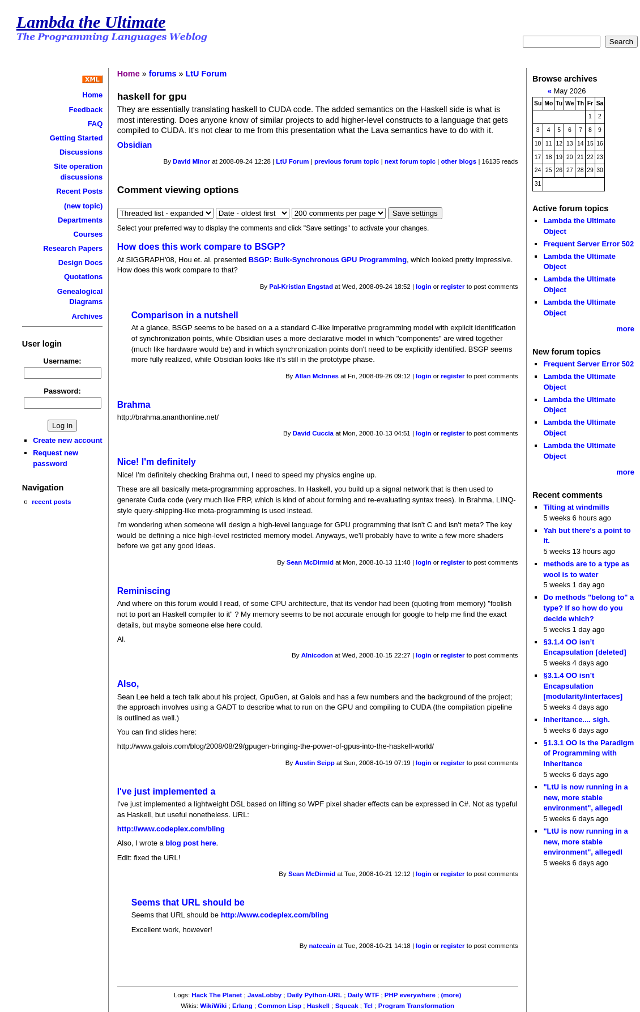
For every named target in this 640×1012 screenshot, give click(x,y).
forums (163, 73)
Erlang (242, 1005)
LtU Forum (206, 73)
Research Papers (73, 248)
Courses (88, 234)
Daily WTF (363, 995)
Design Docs (80, 262)
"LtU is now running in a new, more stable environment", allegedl (585, 797)
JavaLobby (264, 995)
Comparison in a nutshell (184, 315)
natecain (322, 945)
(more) (451, 995)
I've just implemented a (166, 791)
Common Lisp (279, 1005)
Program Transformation (416, 1005)
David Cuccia (313, 433)
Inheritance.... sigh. (576, 719)
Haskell (318, 1005)
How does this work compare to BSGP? (201, 246)
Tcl (368, 1005)
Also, (128, 684)
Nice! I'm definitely (156, 462)
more (625, 328)
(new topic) (83, 206)
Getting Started (76, 138)
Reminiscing (143, 591)
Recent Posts (79, 191)
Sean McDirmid (310, 562)
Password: (62, 391)
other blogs (458, 161)
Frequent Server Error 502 (588, 244)
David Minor (191, 161)
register (452, 286)
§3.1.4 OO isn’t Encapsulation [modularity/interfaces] (582, 686)
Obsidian (134, 145)
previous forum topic (346, 161)
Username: (63, 361)
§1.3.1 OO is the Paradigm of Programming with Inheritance (588, 753)
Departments (80, 220)
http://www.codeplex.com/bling (171, 829)
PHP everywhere (410, 995)
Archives (87, 316)
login (424, 286)
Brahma (134, 404)
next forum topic (410, 161)
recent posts (51, 501)
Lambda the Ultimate (91, 22)
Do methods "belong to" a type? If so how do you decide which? (588, 607)
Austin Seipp (315, 762)
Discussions (81, 152)
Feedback (86, 109)
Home (92, 95)
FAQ (95, 123)
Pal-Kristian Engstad (301, 286)
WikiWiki (213, 1005)
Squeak (347, 1005)
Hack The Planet (216, 995)
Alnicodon (317, 655)
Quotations (83, 276)
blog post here (190, 843)
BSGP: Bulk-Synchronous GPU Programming (328, 259)
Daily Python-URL (314, 995)
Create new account (67, 440)
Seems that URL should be (188, 902)
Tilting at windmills (576, 507)
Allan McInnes (317, 376)
